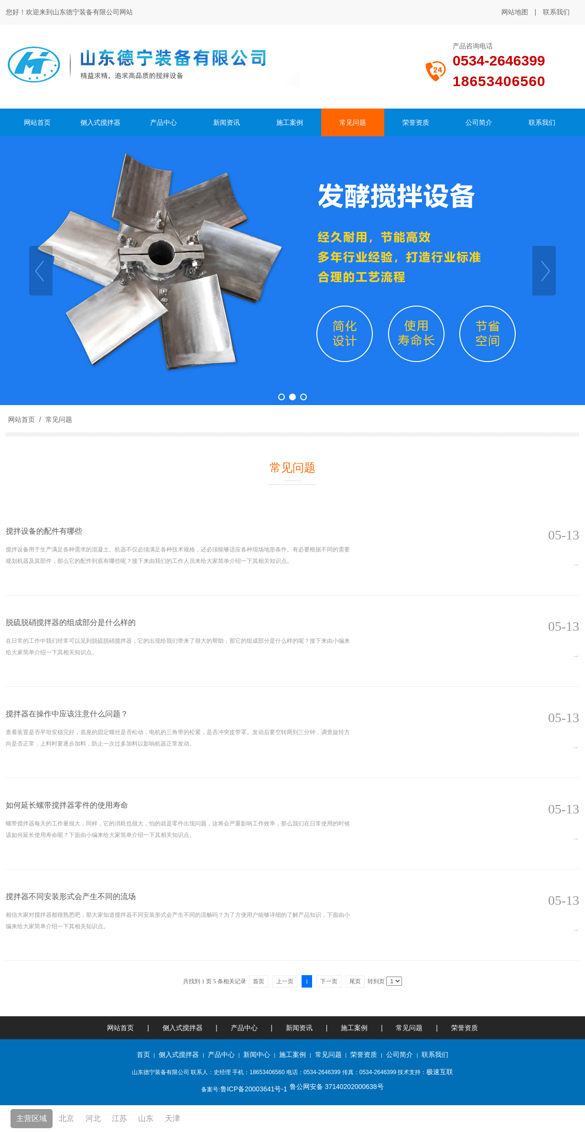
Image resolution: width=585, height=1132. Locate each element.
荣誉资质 (464, 1028)
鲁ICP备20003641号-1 (253, 1089)
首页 (143, 1054)
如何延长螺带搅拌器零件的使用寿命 (67, 805)
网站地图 (514, 12)
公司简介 (399, 1054)
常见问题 (57, 419)
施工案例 (355, 1028)
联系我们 (556, 12)
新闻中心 (256, 1054)
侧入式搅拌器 (182, 1028)
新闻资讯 (299, 1028)
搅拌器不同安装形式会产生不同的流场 (71, 896)
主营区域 (31, 1118)
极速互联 (439, 1072)
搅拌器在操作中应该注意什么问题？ (67, 714)
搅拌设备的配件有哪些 (44, 531)
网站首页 (21, 419)
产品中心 (244, 1028)
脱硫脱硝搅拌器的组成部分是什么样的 (71, 622)
